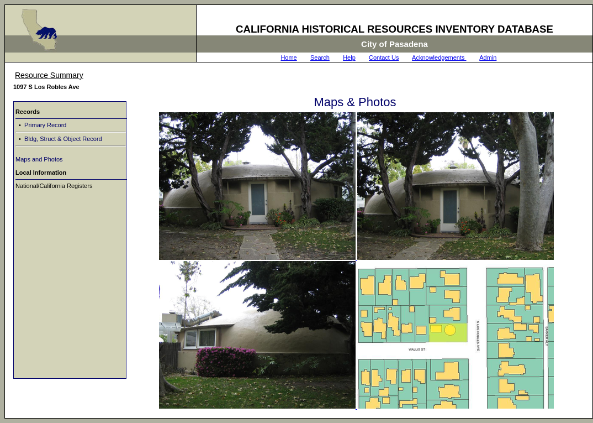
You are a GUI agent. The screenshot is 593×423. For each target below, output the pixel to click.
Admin (487, 57)
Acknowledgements (439, 57)
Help (349, 57)
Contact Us (384, 57)
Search (320, 57)
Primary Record (44, 125)
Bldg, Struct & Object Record (62, 138)
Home (288, 57)
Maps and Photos (39, 159)
